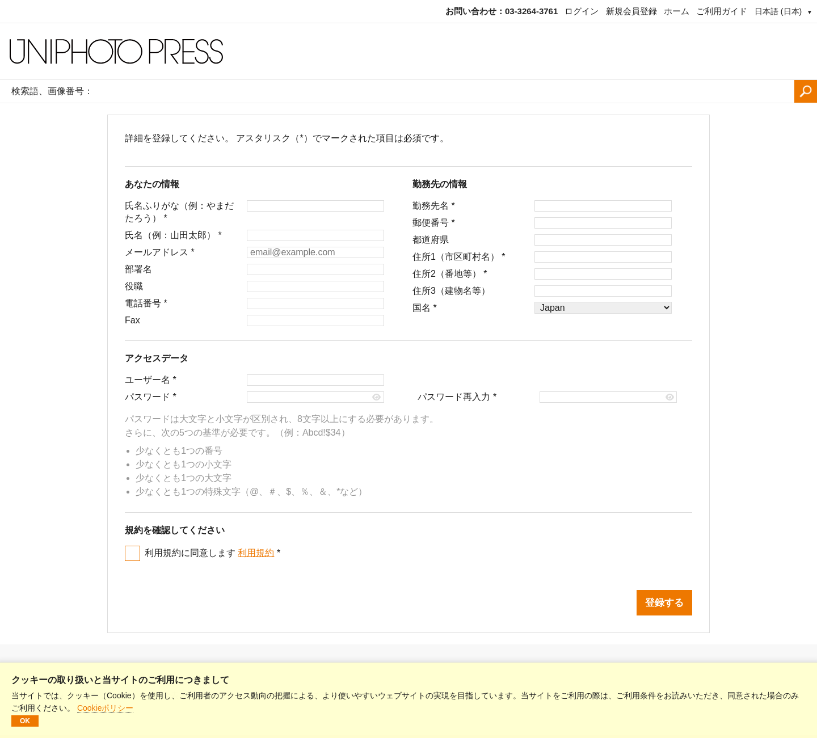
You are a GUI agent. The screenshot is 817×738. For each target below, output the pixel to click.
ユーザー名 (150, 380)
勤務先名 (433, 205)
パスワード (150, 397)
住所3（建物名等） (451, 291)
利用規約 (256, 553)
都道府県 (430, 239)
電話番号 (146, 303)
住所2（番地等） (449, 274)
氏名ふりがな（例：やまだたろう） (179, 212)
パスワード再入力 (457, 397)
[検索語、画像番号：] (446, 91)
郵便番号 (433, 222)
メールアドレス (160, 252)
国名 (424, 308)
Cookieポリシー (105, 707)
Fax (132, 320)
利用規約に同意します (212, 553)
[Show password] (377, 397)
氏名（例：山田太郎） (173, 235)
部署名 (138, 269)
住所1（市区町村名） (459, 257)
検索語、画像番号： (52, 91)
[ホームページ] (408, 51)
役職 (134, 286)
